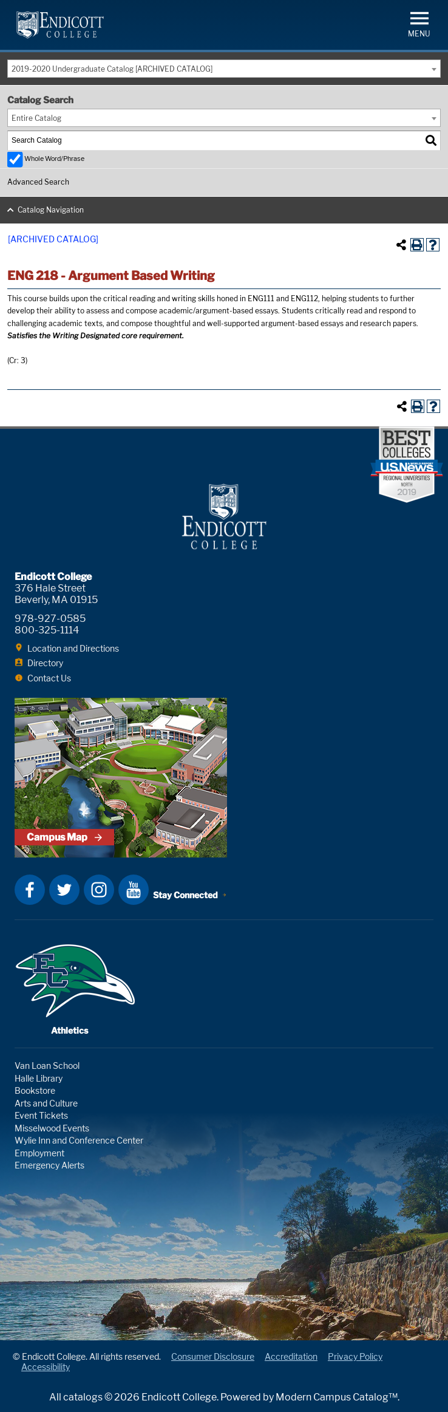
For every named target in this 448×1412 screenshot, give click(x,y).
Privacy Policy (355, 1356)
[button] (419, 23)
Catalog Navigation (51, 209)
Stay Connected (185, 895)
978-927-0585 (50, 618)
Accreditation (291, 1356)
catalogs (83, 1397)
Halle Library (39, 1078)
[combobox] (224, 69)
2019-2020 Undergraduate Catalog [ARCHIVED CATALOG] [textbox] (112, 68)
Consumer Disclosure (212, 1356)
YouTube (133, 890)
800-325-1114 (47, 630)
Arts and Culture (46, 1103)
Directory (45, 663)
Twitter (64, 890)
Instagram (99, 890)
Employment (39, 1153)
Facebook (30, 890)
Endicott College (60, 25)
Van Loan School (47, 1065)
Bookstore (35, 1090)
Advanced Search (38, 181)
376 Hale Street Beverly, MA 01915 (56, 593)
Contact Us (49, 678)
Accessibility (45, 1367)
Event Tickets (41, 1115)
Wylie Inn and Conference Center (79, 1140)
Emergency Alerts (49, 1165)
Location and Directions (73, 648)
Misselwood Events (52, 1128)
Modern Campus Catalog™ (337, 1397)
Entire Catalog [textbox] (36, 118)
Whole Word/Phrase (54, 159)
